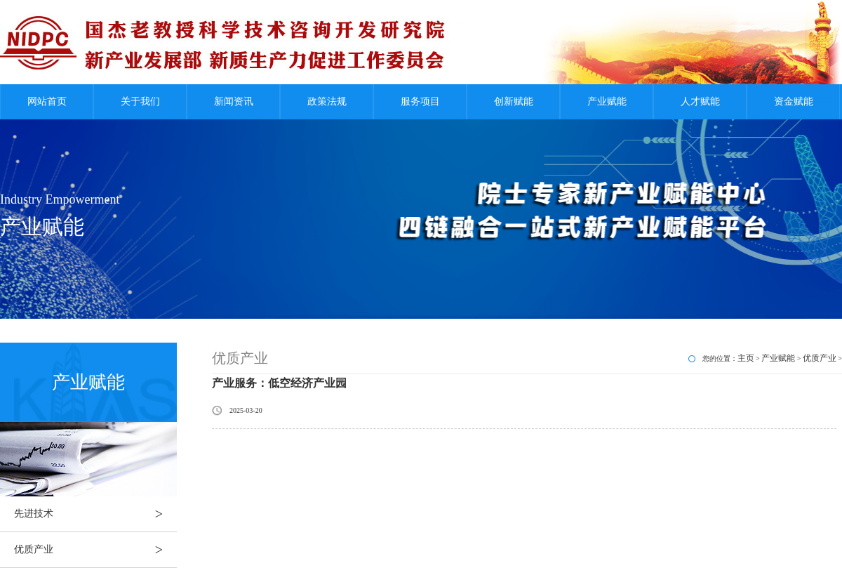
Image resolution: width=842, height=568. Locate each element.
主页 (745, 358)
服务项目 (420, 101)
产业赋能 (607, 101)
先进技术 (95, 513)
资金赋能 (793, 101)
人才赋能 (700, 101)
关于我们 (140, 101)
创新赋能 (513, 101)
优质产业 (95, 549)
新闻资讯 (233, 101)
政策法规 (327, 101)
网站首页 (47, 101)
